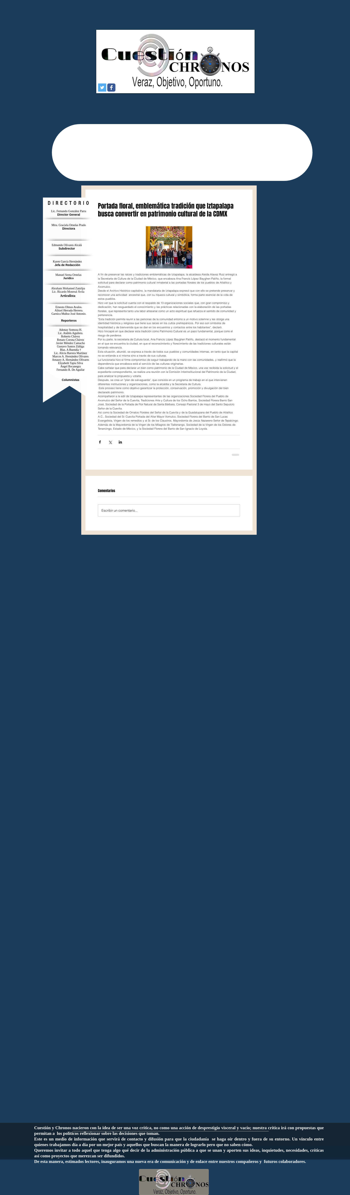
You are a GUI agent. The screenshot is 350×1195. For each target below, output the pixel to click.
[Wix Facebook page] (111, 87)
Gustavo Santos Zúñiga (70, 346)
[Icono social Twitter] (102, 87)
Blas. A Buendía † (70, 349)
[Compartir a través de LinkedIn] (120, 442)
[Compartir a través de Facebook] (100, 442)
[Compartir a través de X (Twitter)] (110, 442)
